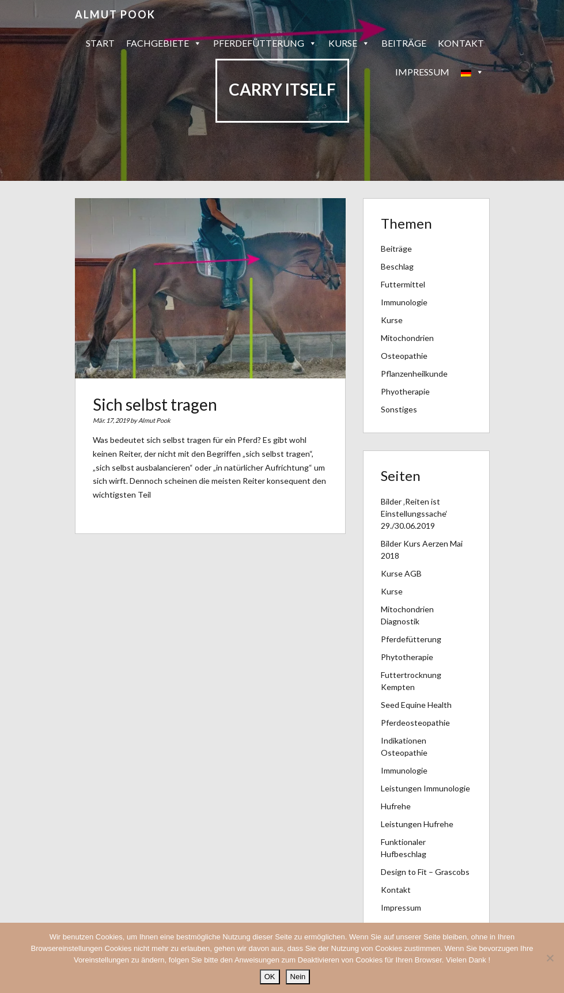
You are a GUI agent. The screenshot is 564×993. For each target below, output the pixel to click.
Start (100, 42)
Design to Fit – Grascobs (425, 872)
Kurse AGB (401, 573)
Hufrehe (396, 806)
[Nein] (549, 958)
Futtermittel (403, 284)
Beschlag (397, 266)
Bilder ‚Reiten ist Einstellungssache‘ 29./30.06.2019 (414, 513)
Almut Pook (115, 14)
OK (269, 976)
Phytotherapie (407, 657)
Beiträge (403, 42)
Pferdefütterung (265, 43)
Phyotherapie (405, 391)
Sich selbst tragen (155, 404)
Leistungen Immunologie (425, 788)
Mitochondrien (407, 338)
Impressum (422, 71)
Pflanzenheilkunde (414, 373)
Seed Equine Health (416, 705)
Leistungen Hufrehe (417, 824)
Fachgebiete (164, 43)
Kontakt (461, 42)
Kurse (349, 43)
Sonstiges (399, 409)
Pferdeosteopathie (415, 722)
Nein (298, 976)
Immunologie (404, 302)
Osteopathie (404, 356)
